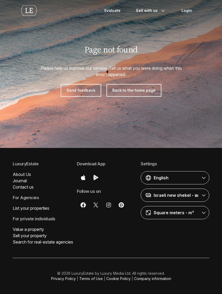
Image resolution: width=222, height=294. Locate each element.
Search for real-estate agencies (43, 242)
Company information (152, 278)
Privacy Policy (63, 278)
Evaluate (112, 10)
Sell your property (30, 235)
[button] (175, 177)
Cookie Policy (118, 278)
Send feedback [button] (80, 90)
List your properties (31, 208)
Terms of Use (91, 278)
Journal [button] (20, 180)
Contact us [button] (23, 187)
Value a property (28, 229)
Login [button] (186, 10)
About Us (22, 174)
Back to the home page (134, 90)
